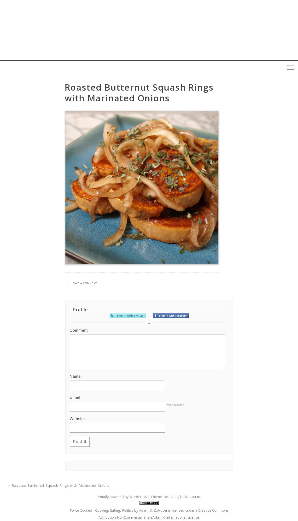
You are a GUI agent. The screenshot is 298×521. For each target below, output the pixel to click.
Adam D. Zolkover (153, 510)
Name (75, 376)
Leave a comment (83, 283)
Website (77, 419)
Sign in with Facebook (171, 315)
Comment (79, 330)
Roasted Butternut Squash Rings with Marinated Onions (58, 485)
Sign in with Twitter (128, 315)
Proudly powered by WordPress (122, 496)
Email (75, 397)
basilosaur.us (190, 496)
